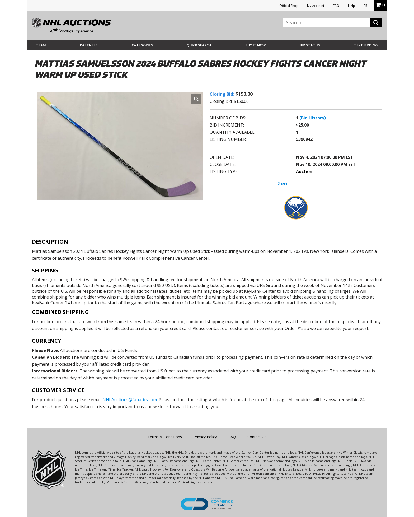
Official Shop (288, 5)
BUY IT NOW (255, 45)
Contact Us (256, 436)
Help (351, 5)
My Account (315, 5)
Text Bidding (366, 45)
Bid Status (310, 45)
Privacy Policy (205, 436)
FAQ (336, 5)
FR (365, 5)
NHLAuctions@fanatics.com (129, 400)
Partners (89, 45)
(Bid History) (312, 118)
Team (41, 45)
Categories (142, 45)
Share (283, 183)
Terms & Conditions (165, 436)
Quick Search (199, 45)
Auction (304, 171)
